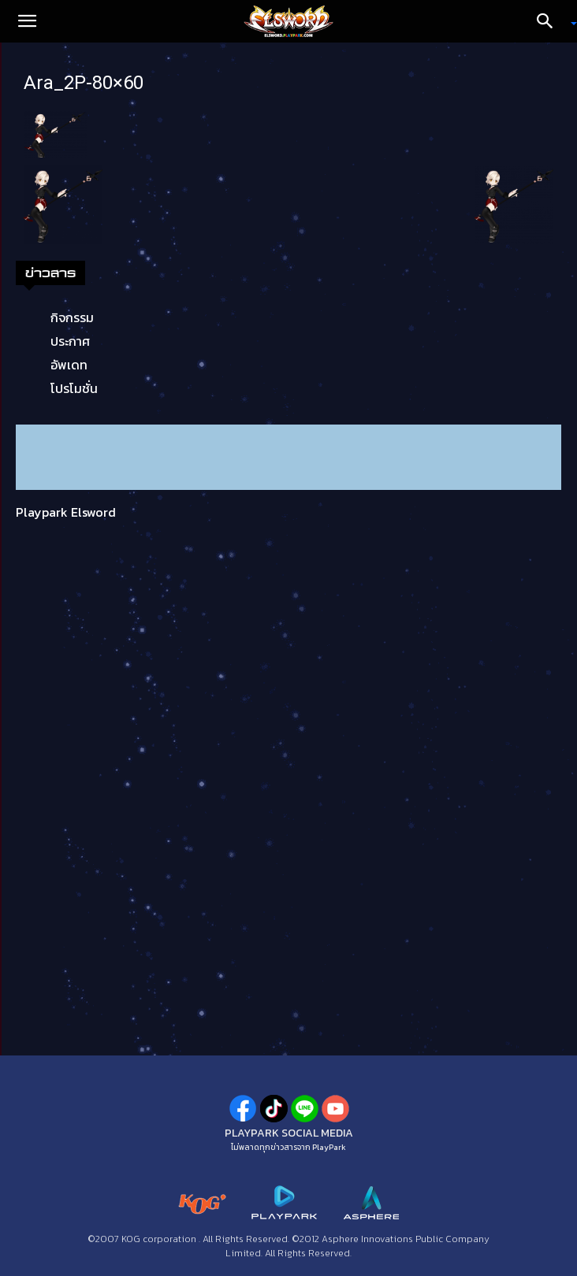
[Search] (550, 21)
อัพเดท (68, 364)
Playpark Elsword (66, 512)
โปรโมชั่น (74, 388)
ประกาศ (70, 341)
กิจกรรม (72, 317)
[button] (27, 21)
